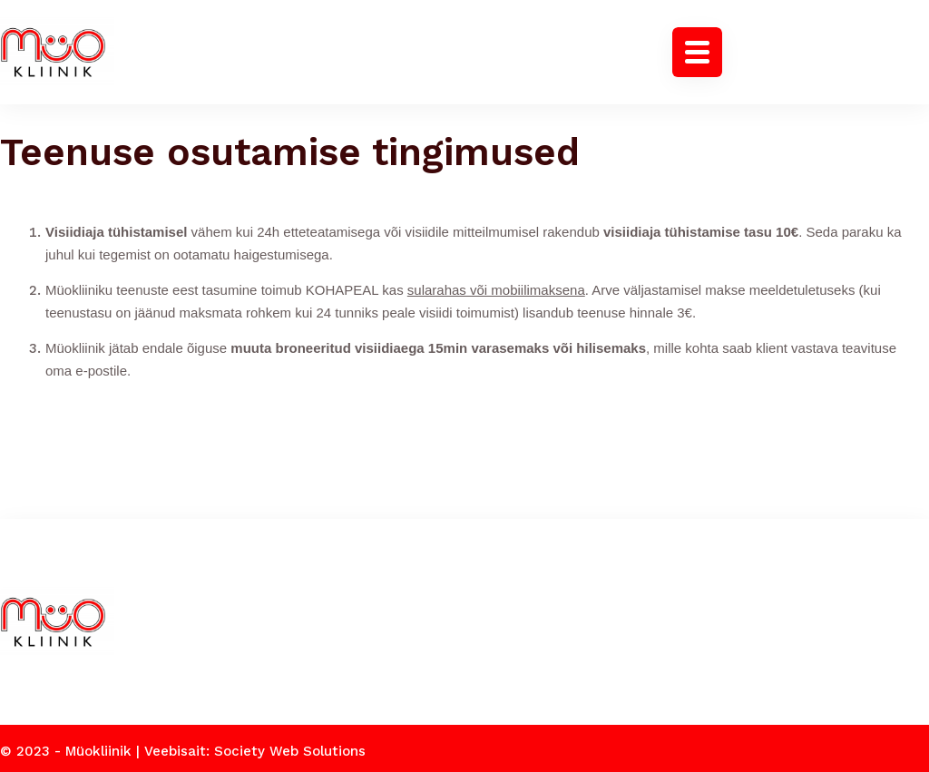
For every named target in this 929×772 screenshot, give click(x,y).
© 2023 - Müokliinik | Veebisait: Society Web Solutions (183, 746)
